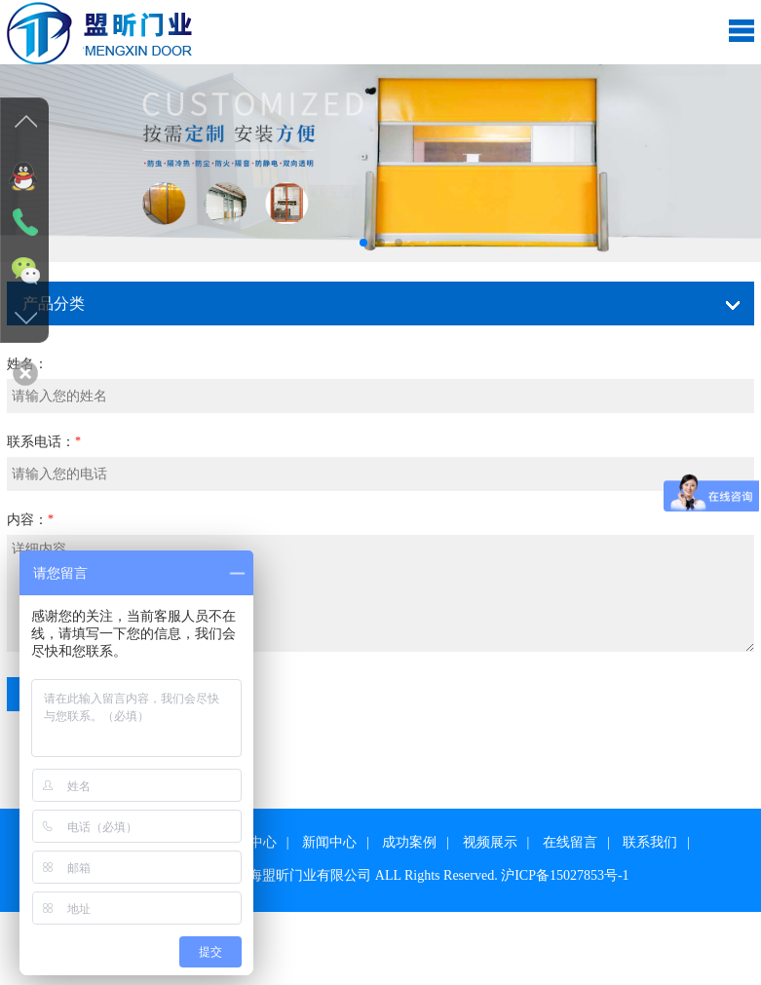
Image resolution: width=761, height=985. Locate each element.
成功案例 (409, 842)
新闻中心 (329, 842)
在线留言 (570, 842)
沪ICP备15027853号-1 (564, 875)
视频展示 (490, 842)
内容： (27, 519)
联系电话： (41, 442)
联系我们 (650, 842)
